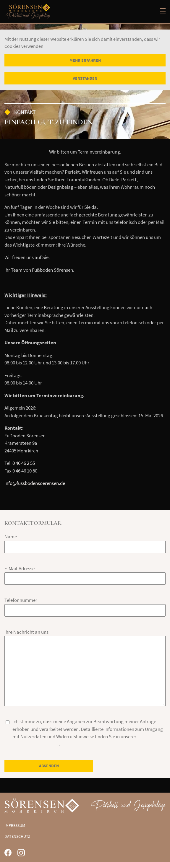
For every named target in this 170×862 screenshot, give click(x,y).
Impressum (14, 825)
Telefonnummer (20, 600)
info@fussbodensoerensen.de (34, 483)
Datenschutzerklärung (35, 744)
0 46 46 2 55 (23, 463)
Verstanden (85, 78)
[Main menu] (163, 11)
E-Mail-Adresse (19, 568)
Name (10, 536)
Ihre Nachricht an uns (26, 632)
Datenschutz (17, 836)
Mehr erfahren (85, 60)
